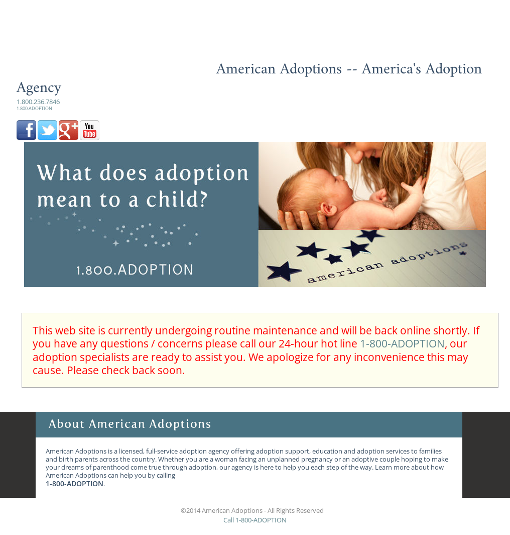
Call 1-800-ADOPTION (255, 519)
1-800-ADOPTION (402, 343)
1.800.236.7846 (38, 104)
